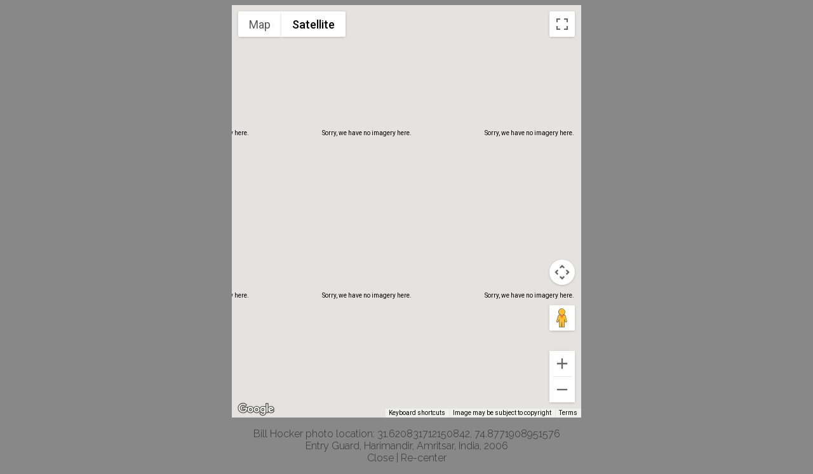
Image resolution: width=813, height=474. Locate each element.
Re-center (424, 458)
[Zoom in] (562, 363)
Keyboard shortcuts (417, 412)
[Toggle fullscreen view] (562, 24)
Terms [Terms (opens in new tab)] (568, 412)
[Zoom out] (562, 389)
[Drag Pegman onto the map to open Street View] (562, 318)
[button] (406, 199)
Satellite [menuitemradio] (313, 24)
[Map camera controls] (562, 272)
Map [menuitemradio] (260, 24)
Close (380, 458)
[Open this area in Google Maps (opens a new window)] (256, 409)
